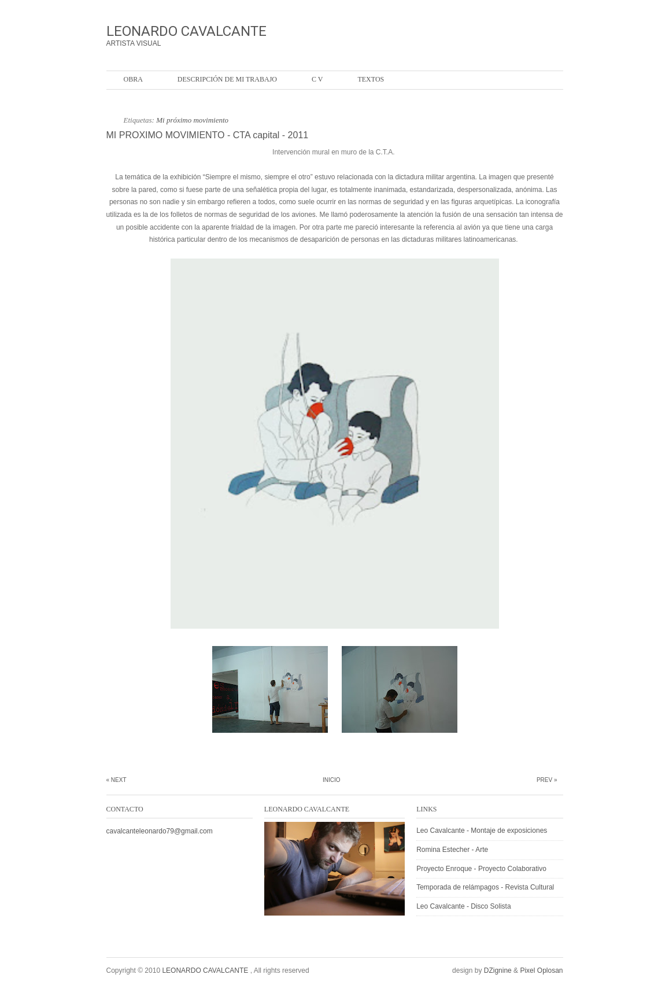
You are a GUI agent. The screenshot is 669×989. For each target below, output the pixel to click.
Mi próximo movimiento (192, 120)
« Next (116, 780)
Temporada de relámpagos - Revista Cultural (485, 887)
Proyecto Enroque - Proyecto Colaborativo (481, 869)
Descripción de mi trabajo (227, 79)
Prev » (547, 780)
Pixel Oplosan (541, 970)
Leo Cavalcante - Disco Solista (463, 906)
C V (317, 79)
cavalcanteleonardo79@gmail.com (159, 831)
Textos (370, 79)
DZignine (498, 970)
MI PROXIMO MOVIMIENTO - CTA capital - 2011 (207, 135)
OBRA (133, 79)
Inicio (332, 780)
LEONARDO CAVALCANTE (186, 31)
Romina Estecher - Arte (452, 850)
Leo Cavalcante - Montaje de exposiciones (481, 830)
